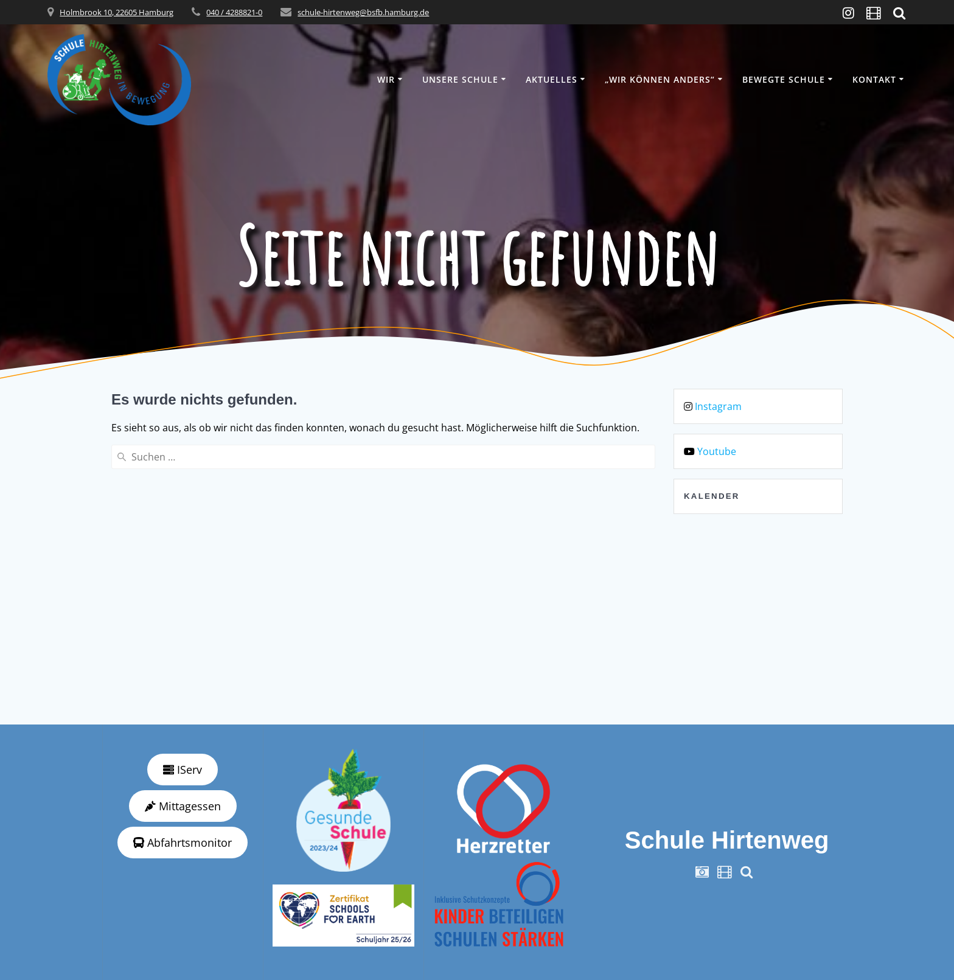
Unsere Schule (460, 79)
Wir (386, 79)
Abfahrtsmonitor (182, 842)
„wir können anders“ (660, 79)
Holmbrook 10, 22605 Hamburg (116, 12)
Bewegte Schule (783, 79)
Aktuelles (551, 79)
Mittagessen (183, 806)
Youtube (716, 451)
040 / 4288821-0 (234, 12)
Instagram (718, 406)
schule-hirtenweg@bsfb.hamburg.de (363, 12)
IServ (182, 769)
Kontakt (874, 79)
